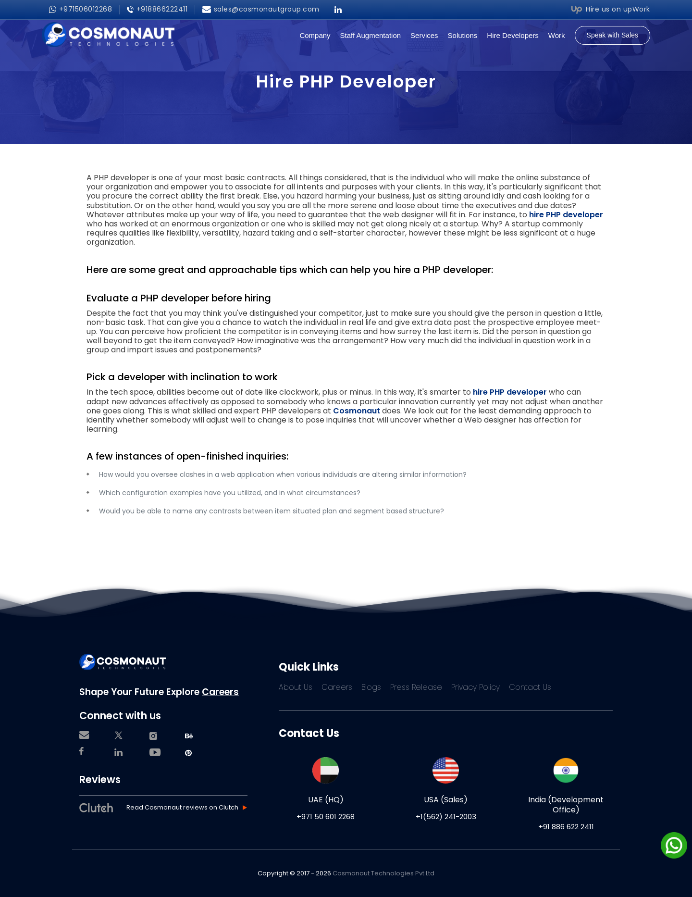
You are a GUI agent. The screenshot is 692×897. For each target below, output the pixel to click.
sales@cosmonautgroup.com (261, 9)
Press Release (416, 687)
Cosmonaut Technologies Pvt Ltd (383, 873)
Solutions (463, 35)
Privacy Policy (475, 687)
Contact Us (530, 687)
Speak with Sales (612, 35)
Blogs (371, 687)
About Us (295, 687)
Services (424, 35)
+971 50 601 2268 (326, 816)
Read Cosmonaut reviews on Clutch (182, 808)
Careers (220, 691)
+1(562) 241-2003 (446, 816)
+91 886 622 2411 (566, 827)
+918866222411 (157, 9)
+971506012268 (80, 9)
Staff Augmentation (370, 35)
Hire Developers (513, 35)
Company (314, 35)
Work (556, 35)
